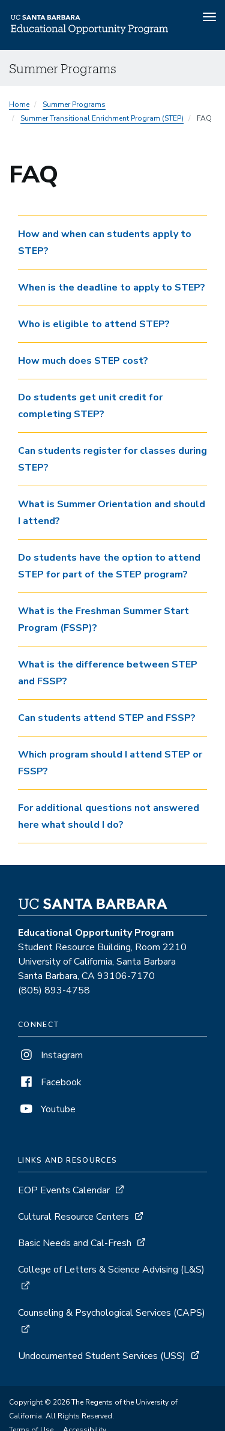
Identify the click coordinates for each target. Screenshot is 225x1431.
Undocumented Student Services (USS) (101, 1356)
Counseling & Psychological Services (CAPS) (111, 1312)
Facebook (50, 1082)
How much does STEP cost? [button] (83, 360)
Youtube (47, 1109)
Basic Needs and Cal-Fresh (74, 1243)
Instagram (50, 1055)
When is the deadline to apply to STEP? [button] (111, 287)
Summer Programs (74, 104)
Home (19, 104)
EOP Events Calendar (64, 1190)
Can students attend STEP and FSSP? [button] (107, 718)
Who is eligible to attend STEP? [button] (94, 324)
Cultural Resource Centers (73, 1216)
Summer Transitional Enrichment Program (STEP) (102, 118)
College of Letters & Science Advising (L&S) (111, 1269)
